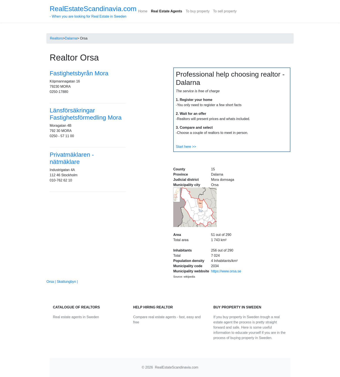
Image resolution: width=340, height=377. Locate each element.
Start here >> (186, 146)
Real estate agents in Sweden (76, 317)
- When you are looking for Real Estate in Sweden (93, 11)
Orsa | (51, 281)
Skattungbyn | (67, 281)
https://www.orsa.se (226, 271)
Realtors (56, 38)
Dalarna (71, 38)
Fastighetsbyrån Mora (79, 73)
